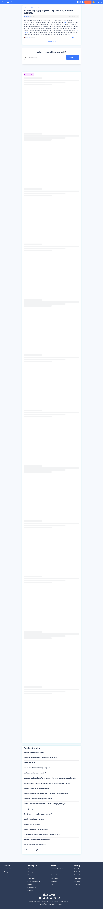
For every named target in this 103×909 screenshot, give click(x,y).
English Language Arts (33, 881)
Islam (65, 22)
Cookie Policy (77, 884)
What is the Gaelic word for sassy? (34, 819)
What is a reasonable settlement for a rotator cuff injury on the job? (45, 804)
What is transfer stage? (31, 850)
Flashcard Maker (55, 875)
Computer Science (32, 887)
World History (31, 878)
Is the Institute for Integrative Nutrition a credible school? (42, 834)
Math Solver (54, 881)
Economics (30, 890)
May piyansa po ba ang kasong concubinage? (38, 814)
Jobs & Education (33, 7)
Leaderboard (7, 869)
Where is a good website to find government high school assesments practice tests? (50, 778)
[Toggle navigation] (77, 2)
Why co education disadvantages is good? (37, 768)
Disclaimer (77, 881)
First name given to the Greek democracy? (37, 840)
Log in (100, 2)
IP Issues (76, 887)
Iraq (77, 30)
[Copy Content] (74, 38)
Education (40, 7)
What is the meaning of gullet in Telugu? (36, 829)
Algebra (29, 869)
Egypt (27, 32)
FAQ (52, 884)
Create (87, 2)
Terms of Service (78, 875)
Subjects (26, 7)
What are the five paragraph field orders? (36, 788)
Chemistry (30, 872)
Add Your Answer (51, 41)
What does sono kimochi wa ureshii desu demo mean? (41, 758)
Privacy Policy (78, 878)
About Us (76, 869)
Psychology (30, 884)
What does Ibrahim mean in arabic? (35, 773)
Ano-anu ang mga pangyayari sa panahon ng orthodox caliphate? (48, 11)
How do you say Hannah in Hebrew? (35, 845)
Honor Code (54, 872)
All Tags (6, 872)
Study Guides (54, 878)
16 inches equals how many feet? (34, 752)
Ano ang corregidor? (30, 809)
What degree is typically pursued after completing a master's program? (46, 793)
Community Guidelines (57, 869)
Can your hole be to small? (32, 824)
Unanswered (7, 875)
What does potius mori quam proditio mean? (38, 799)
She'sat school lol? (29, 763)
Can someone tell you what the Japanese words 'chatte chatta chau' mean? (47, 783)
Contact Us (77, 872)
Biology (29, 875)
